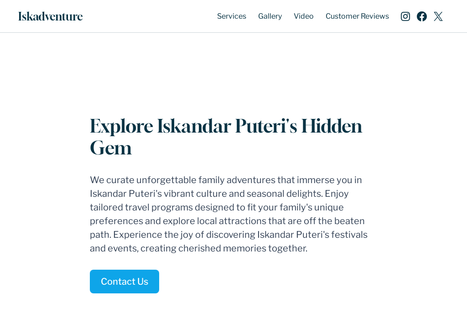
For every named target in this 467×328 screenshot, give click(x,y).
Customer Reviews (357, 16)
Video (304, 16)
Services (231, 16)
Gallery (270, 16)
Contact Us (124, 281)
